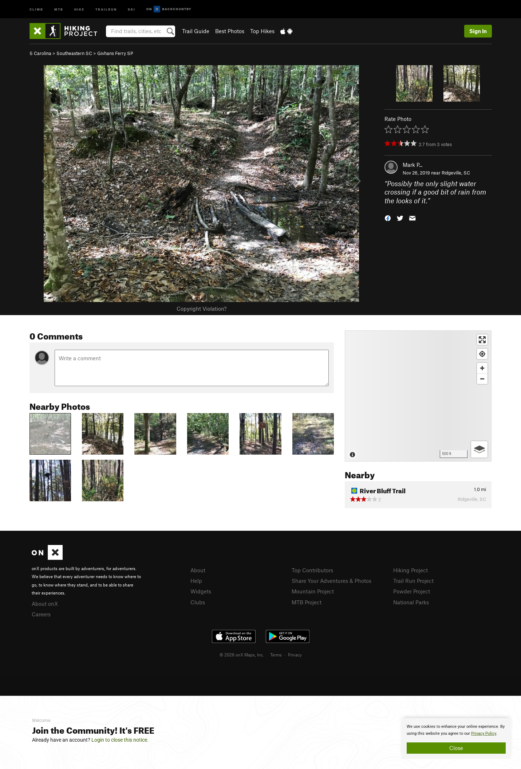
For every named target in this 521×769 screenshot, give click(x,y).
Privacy (295, 654)
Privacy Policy (483, 733)
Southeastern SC (74, 53)
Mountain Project (313, 591)
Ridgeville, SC (456, 173)
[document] (456, 738)
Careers (41, 614)
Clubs (197, 602)
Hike (79, 9)
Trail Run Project (413, 580)
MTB (58, 9)
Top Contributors (312, 570)
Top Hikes (262, 31)
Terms (276, 654)
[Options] (479, 449)
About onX (45, 603)
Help (196, 580)
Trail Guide (195, 31)
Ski (131, 9)
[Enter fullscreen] (482, 339)
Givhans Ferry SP (115, 53)
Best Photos (229, 31)
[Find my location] (482, 354)
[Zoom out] (482, 378)
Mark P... (412, 164)
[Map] (418, 396)
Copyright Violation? (201, 308)
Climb (36, 9)
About (197, 570)
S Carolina (40, 53)
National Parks (411, 602)
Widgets (200, 591)
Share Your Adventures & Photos (331, 580)
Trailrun (106, 9)
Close (456, 748)
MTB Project (306, 602)
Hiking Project (410, 570)
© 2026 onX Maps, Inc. (242, 654)
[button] (387, 217)
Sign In (478, 31)
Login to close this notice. (120, 740)
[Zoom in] (482, 368)
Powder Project (411, 591)
